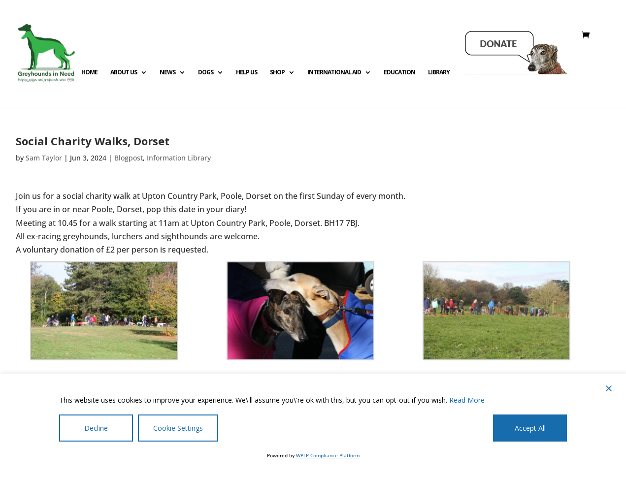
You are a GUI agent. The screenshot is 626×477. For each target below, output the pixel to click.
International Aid (334, 72)
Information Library (179, 157)
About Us (123, 72)
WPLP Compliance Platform (328, 455)
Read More (467, 400)
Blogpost (128, 157)
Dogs (205, 72)
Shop (277, 72)
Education (399, 72)
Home (89, 72)
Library (439, 72)
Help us (246, 72)
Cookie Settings (178, 428)
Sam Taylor (44, 157)
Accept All (530, 428)
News (167, 72)
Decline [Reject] (96, 428)
